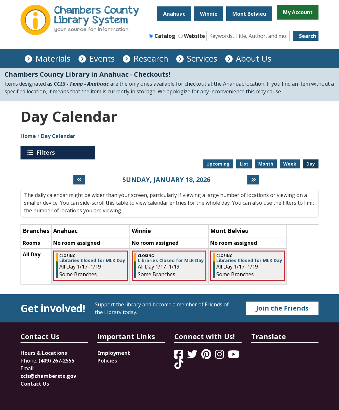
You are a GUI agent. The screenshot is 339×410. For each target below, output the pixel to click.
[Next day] (253, 179)
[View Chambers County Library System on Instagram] (220, 356)
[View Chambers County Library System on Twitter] (193, 356)
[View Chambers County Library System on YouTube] (233, 356)
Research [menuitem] (150, 58)
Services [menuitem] (202, 58)
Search (307, 35)
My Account (298, 12)
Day (310, 164)
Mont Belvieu (249, 13)
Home (28, 136)
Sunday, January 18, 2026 (166, 180)
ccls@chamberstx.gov (48, 376)
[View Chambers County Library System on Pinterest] (206, 356)
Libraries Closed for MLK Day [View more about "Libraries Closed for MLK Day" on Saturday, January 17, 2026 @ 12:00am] (92, 260)
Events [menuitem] (102, 58)
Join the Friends (282, 308)
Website (194, 35)
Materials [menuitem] (52, 58)
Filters (47, 152)
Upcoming (218, 164)
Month (265, 164)
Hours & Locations (44, 352)
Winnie (209, 13)
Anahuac (174, 13)
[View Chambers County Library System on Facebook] (179, 356)
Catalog (164, 35)
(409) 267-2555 (56, 360)
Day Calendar (58, 136)
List (244, 164)
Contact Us (35, 383)
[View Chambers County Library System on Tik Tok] (178, 363)
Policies (107, 360)
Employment (113, 352)
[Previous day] (79, 179)
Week (289, 164)
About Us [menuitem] (253, 58)
